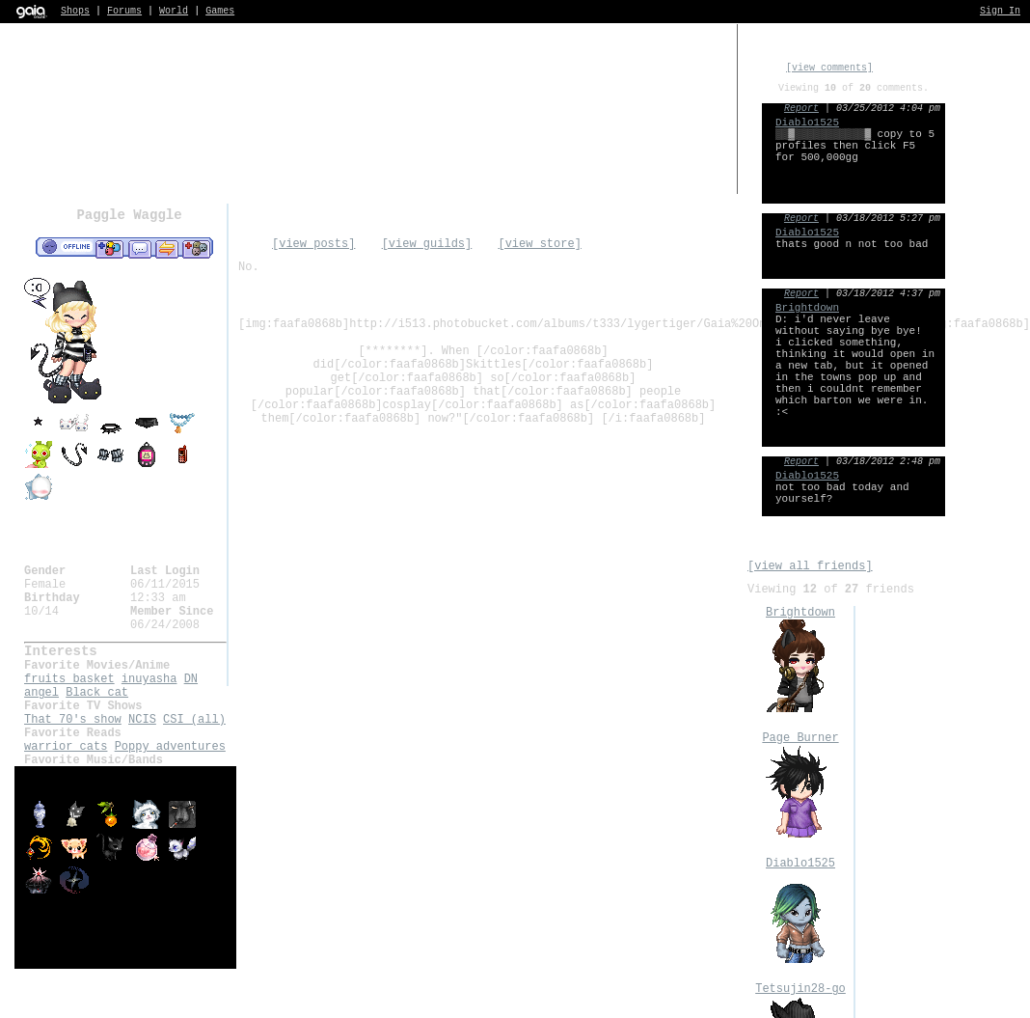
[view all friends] (810, 566)
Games (219, 11)
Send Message (139, 248)
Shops (75, 11)
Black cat (97, 693)
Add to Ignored (196, 248)
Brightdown (800, 612)
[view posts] (313, 244)
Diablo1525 (800, 863)
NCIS (142, 720)
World (173, 11)
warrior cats (65, 747)
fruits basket (69, 679)
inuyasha (149, 679)
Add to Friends (109, 248)
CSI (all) (194, 720)
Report (801, 108)
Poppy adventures (170, 747)
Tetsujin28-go (800, 989)
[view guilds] (427, 244)
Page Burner (800, 738)
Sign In (1000, 11)
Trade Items (166, 248)
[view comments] (829, 68)
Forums (124, 11)
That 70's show (73, 720)
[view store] (539, 244)
